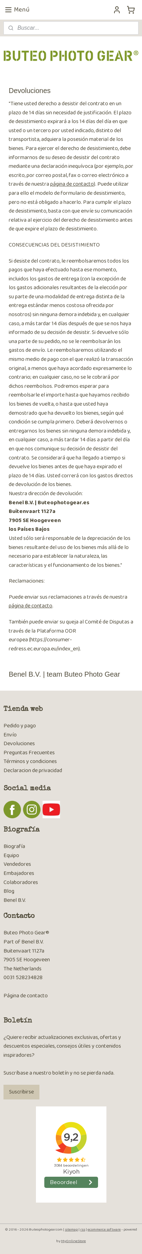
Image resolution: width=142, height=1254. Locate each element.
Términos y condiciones (30, 761)
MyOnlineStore (73, 1241)
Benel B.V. (14, 900)
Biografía (14, 846)
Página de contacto (25, 995)
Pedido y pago (19, 725)
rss (82, 1229)
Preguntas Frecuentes (29, 752)
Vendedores (17, 864)
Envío (10, 735)
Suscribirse (21, 1092)
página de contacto (72, 184)
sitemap (71, 1229)
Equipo (11, 855)
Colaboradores (20, 882)
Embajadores (18, 873)
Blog (8, 891)
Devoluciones (19, 743)
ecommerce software (104, 1229)
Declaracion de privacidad (32, 770)
